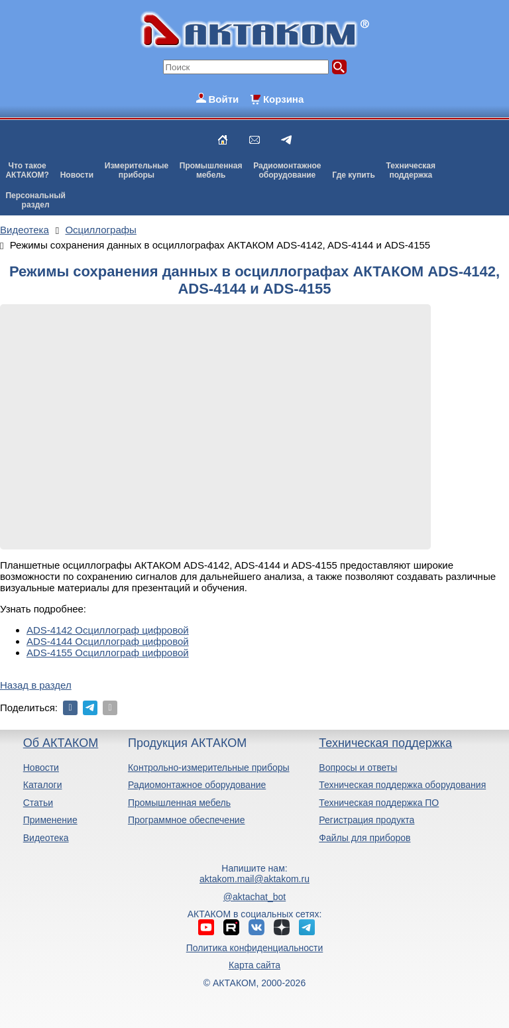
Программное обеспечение (186, 820)
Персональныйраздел (35, 200)
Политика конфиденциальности (254, 947)
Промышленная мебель (179, 802)
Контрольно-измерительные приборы (209, 767)
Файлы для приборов (364, 837)
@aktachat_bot (254, 896)
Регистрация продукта (366, 820)
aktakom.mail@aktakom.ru (254, 879)
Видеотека (46, 837)
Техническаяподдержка (410, 170)
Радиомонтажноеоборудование (287, 170)
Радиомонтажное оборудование (197, 784)
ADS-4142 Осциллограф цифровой (108, 630)
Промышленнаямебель (211, 170)
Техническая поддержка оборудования (402, 784)
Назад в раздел (36, 685)
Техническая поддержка (385, 743)
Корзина (283, 99)
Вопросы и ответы (358, 767)
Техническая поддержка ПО (379, 802)
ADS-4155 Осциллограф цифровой (108, 652)
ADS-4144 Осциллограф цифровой (108, 641)
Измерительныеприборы (136, 170)
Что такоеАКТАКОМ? (27, 170)
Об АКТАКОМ (60, 743)
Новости (76, 175)
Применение (50, 820)
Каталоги (42, 784)
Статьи (38, 802)
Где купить (353, 175)
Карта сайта (254, 965)
